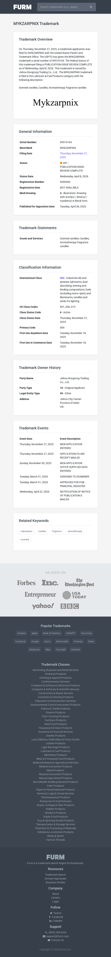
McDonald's (62, 641)
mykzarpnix (26, 531)
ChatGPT (70, 633)
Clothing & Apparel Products (55, 677)
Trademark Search (55, 874)
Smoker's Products (55, 812)
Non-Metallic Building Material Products (55, 781)
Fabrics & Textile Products (55, 708)
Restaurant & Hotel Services (55, 801)
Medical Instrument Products (55, 766)
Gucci (47, 641)
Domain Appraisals (55, 878)
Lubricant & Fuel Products (55, 751)
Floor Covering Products (55, 716)
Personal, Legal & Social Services (55, 793)
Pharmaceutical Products (55, 797)
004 (62, 277)
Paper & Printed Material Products (55, 789)
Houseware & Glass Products (55, 727)
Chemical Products (55, 673)
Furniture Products (55, 720)
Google (35, 641)
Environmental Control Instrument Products (55, 704)
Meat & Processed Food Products (55, 758)
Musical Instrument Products (55, 774)
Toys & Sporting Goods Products (55, 820)
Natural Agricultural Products (55, 778)
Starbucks (34, 649)
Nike (48, 649)
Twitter (55, 913)
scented (25, 539)
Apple (34, 633)
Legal (55, 901)
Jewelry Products (55, 735)
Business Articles (55, 882)
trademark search (48, 863)
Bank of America (51, 633)
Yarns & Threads (55, 839)
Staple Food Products (55, 816)
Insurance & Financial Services (55, 731)
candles (42, 531)
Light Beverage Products (55, 747)
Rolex (91, 641)
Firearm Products (55, 712)
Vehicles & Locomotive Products (55, 832)
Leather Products (55, 743)
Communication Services (55, 681)
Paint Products (55, 785)
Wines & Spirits (55, 835)
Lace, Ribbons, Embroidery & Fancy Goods (55, 739)
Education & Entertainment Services (55, 700)
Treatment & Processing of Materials (55, 828)
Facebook (20, 641)
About (55, 893)
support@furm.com (55, 936)
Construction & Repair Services (55, 693)
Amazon (21, 633)
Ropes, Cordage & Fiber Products (55, 805)
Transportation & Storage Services (55, 824)
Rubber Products (55, 808)
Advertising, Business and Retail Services (55, 670)
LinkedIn (55, 920)
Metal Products (55, 770)
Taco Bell (60, 649)
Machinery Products (55, 754)
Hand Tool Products (55, 724)
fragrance (57, 531)
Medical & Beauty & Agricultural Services (55, 762)
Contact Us (55, 940)
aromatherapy (75, 531)
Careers (55, 897)
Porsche (78, 641)
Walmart (75, 649)
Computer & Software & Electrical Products (55, 685)
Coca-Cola (86, 633)
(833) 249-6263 (55, 932)
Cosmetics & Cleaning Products (55, 697)
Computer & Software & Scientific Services (55, 689)
